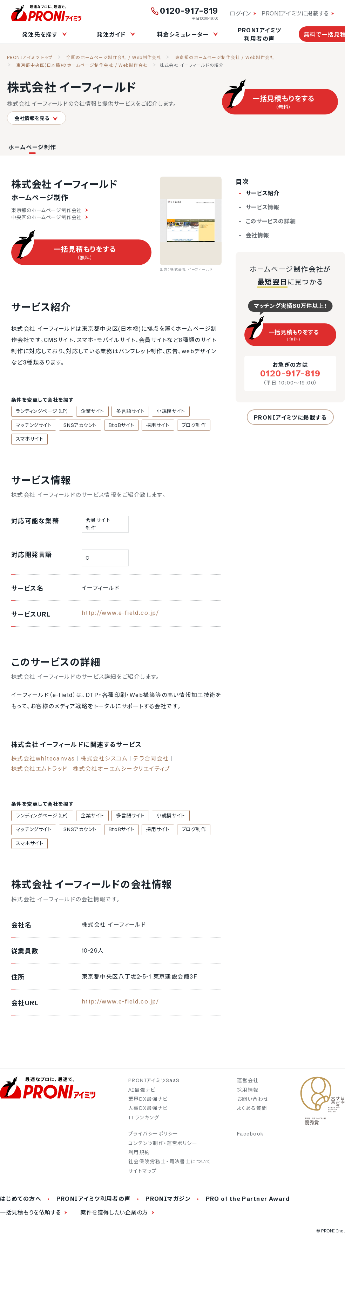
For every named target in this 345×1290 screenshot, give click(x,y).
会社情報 (257, 235)
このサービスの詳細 (271, 221)
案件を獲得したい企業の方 (114, 1215)
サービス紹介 (262, 193)
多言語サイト (123, 411)
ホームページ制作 (32, 147)
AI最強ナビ (142, 1093)
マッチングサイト (32, 426)
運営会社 (248, 1083)
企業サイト (88, 411)
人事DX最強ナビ (148, 1111)
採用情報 (248, 1093)
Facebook (250, 1136)
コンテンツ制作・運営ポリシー (162, 1146)
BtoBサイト (114, 426)
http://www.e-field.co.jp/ (120, 614)
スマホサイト (28, 440)
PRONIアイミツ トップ (30, 57)
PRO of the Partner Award (248, 1201)
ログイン (240, 13)
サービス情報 (262, 207)
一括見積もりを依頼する (30, 1215)
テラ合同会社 (151, 759)
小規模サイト (161, 411)
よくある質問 (252, 1111)
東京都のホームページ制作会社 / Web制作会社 (225, 57)
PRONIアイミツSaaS (154, 1083)
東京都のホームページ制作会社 (49, 210)
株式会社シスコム (104, 759)
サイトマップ (142, 1174)
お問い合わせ (253, 1102)
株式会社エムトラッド (39, 770)
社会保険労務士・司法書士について (169, 1164)
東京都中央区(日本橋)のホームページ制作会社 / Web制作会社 (82, 65)
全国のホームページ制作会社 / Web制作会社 (113, 57)
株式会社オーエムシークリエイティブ (121, 770)
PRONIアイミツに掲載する (295, 13)
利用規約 (139, 1155)
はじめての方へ (20, 1201)
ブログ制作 (181, 426)
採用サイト (148, 426)
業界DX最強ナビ (148, 1102)
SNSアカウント (75, 426)
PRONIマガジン (168, 1201)
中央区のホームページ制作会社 (49, 217)
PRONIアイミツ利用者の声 (260, 34)
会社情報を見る (36, 118)
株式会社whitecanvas (43, 759)
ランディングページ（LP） (40, 411)
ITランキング (143, 1120)
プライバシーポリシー (153, 1136)
